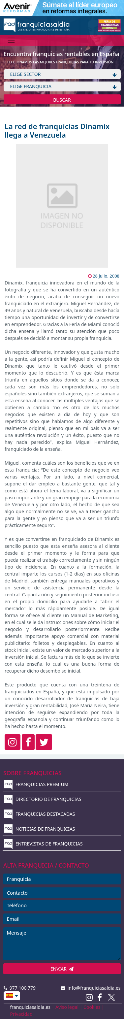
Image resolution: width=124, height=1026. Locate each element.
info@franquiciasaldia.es (91, 988)
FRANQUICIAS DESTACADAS (39, 814)
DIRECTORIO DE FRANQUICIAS (42, 799)
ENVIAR (62, 969)
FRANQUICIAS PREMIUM (36, 784)
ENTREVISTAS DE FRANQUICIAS (43, 844)
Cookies (91, 1007)
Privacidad (21, 1014)
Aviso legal (66, 1007)
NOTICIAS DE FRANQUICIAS (39, 829)
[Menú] (11, 40)
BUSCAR (62, 100)
